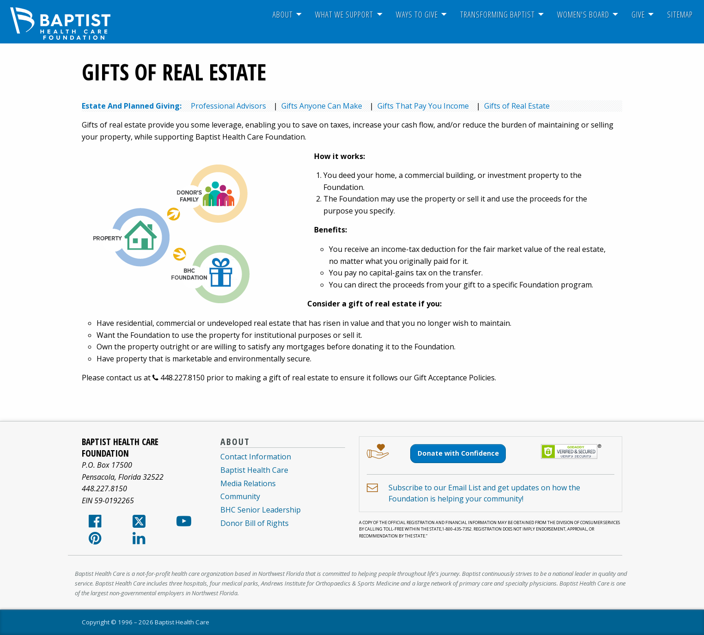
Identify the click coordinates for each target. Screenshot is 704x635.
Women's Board (583, 14)
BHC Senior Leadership (260, 510)
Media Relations (248, 483)
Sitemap (680, 14)
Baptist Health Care (254, 470)
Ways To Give (417, 14)
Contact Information (255, 457)
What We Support (344, 14)
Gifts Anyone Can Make (321, 106)
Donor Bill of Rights (254, 523)
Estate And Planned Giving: (132, 106)
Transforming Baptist (497, 14)
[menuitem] (282, 14)
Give (638, 14)
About (283, 14)
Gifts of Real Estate (517, 106)
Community (240, 496)
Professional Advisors (228, 106)
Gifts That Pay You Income (423, 106)
